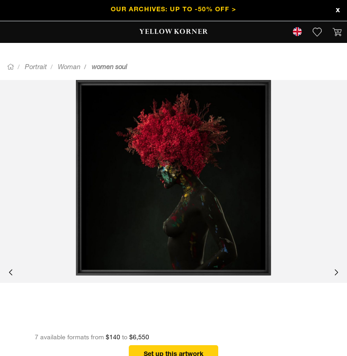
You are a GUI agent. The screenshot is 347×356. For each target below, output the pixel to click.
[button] (11, 273)
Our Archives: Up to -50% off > (173, 10)
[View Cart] (337, 32)
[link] (173, 32)
